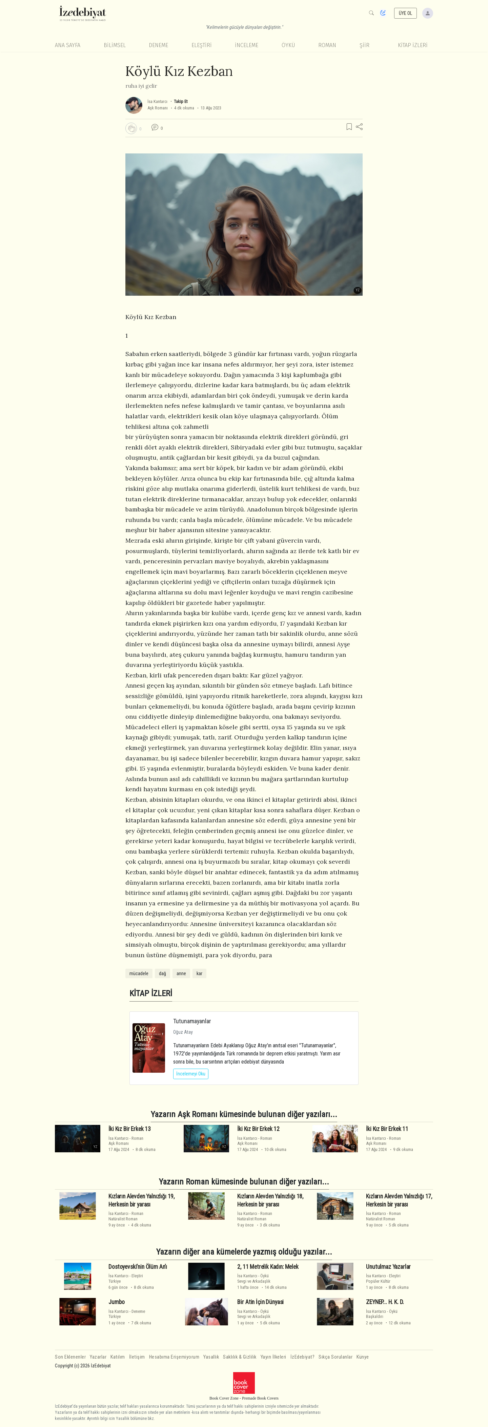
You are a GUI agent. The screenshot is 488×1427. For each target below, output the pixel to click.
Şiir (364, 45)
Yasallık (211, 1357)
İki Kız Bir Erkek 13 (129, 1129)
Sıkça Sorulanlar (335, 1357)
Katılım (117, 1357)
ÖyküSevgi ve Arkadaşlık (253, 1278)
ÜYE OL (405, 13)
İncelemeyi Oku (190, 1073)
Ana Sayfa (67, 45)
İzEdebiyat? (302, 1357)
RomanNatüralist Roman (125, 1216)
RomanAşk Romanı (125, 1141)
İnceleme (246, 45)
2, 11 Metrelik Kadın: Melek (267, 1266)
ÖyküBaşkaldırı (382, 1314)
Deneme (158, 45)
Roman (327, 45)
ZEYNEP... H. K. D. (385, 1302)
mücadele (138, 973)
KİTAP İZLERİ (413, 45)
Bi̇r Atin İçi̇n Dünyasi (260, 1302)
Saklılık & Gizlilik (240, 1357)
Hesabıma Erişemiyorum (174, 1357)
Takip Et (180, 101)
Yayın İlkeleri (273, 1357)
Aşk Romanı (157, 107)
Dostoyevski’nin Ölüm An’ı (137, 1266)
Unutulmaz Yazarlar (388, 1266)
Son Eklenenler (70, 1357)
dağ (162, 973)
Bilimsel (115, 45)
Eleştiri (201, 45)
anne (181, 973)
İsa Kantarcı (157, 101)
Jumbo (116, 1302)
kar (199, 973)
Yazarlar (98, 1357)
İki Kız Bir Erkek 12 (258, 1129)
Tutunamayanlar (192, 1021)
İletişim (137, 1357)
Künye (363, 1357)
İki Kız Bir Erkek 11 (387, 1129)
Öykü (288, 45)
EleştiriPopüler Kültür (383, 1278)
